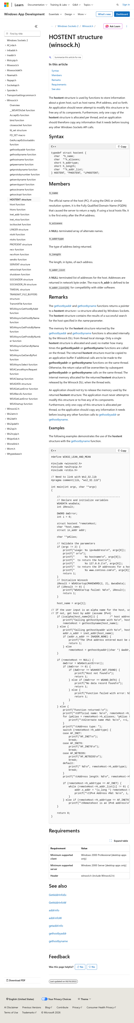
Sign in (126, 4)
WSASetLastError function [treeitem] (24, 398)
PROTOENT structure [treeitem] (21, 244)
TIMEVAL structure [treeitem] (20, 289)
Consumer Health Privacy (100, 1007)
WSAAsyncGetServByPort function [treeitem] (23, 357)
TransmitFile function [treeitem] (21, 303)
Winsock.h (87, 26)
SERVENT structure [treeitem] (20, 264)
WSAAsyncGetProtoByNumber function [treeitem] (25, 339)
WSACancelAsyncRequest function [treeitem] (23, 371)
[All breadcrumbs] (52, 26)
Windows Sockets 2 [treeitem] (17, 40)
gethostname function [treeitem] (22, 159)
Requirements (59, 84)
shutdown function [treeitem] (20, 274)
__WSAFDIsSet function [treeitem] (22, 110)
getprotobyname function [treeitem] (23, 169)
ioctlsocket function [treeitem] (20, 224)
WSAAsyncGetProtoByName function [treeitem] (25, 329)
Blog (47, 1007)
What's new (104, 14)
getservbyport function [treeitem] (22, 184)
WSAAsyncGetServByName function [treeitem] (24, 348)
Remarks (56, 80)
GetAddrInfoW (57, 902)
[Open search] (117, 5)
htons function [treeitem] (17, 209)
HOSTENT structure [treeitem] (20, 199)
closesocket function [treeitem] (21, 125)
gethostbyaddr (63, 306)
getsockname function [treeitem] (22, 189)
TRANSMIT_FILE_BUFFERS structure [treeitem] (23, 296)
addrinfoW (55, 918)
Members (57, 75)
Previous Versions (31, 1007)
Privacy (76, 1007)
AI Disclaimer (11, 1007)
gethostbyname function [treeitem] (23, 154)
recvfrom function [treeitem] (19, 254)
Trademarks (28, 1012)
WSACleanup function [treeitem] (21, 378)
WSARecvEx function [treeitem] (21, 393)
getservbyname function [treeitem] (23, 179)
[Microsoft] (6, 4)
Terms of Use (11, 1012)
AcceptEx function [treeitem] (19, 115)
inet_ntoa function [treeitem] (19, 219)
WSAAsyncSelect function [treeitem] (24, 364)
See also (56, 89)
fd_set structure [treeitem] (18, 130)
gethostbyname (86, 306)
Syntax (55, 70)
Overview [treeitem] (15, 105)
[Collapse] (36, 26)
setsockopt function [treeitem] (20, 269)
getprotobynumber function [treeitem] (25, 174)
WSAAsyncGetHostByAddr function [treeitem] (24, 311)
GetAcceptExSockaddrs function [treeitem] (22, 142)
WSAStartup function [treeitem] (21, 403)
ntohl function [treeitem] (17, 234)
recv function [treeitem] (17, 249)
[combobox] (22, 33)
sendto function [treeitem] (18, 259)
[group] (89, 638)
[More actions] (127, 26)
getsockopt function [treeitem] (20, 194)
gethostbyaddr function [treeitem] (22, 149)
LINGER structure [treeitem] (19, 229)
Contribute (62, 1007)
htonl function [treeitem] (17, 204)
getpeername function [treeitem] (22, 164)
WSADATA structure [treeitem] (20, 383)
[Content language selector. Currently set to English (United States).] (20, 999)
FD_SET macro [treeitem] (17, 135)
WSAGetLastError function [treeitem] (24, 388)
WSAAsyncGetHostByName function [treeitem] (24, 320)
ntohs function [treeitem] (17, 239)
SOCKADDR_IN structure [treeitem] (23, 284)
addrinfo (54, 910)
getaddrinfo (56, 925)
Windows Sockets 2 (68, 26)
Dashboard (122, 14)
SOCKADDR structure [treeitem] (21, 279)
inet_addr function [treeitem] (19, 214)
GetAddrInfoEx (57, 895)
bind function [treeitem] (17, 120)
